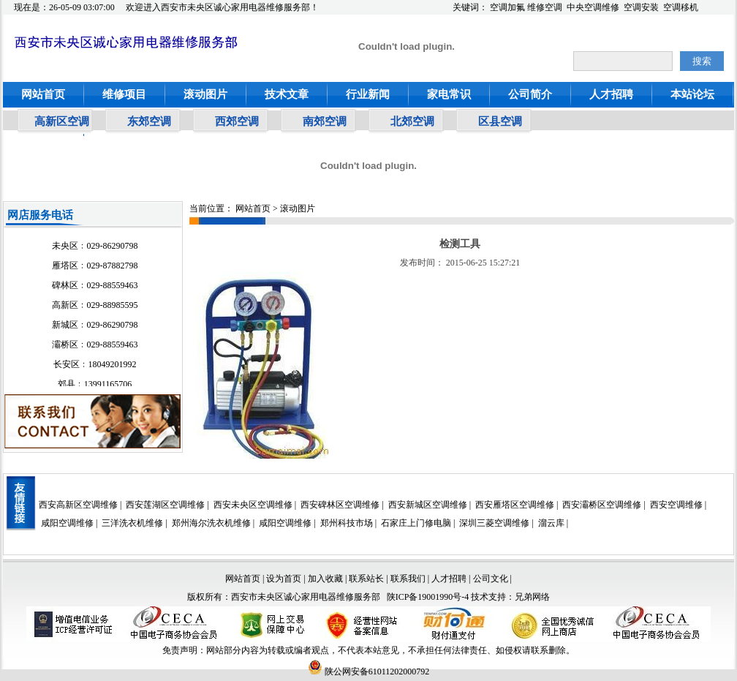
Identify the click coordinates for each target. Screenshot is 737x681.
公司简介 (530, 94)
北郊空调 (412, 121)
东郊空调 (149, 121)
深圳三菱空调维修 (494, 523)
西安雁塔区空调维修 (514, 505)
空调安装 (641, 7)
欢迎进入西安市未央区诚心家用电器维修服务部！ (222, 7)
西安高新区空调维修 (78, 505)
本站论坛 (692, 94)
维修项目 (124, 94)
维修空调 (544, 7)
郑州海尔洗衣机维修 (211, 523)
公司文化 (490, 578)
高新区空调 (61, 121)
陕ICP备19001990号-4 (428, 597)
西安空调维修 (676, 505)
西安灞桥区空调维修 (601, 505)
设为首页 (283, 578)
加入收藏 (325, 578)
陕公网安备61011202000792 (369, 671)
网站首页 (43, 94)
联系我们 (408, 578)
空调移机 (680, 7)
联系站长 (367, 578)
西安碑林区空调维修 (340, 505)
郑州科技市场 (346, 523)
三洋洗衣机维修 (132, 523)
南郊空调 (325, 121)
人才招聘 (611, 94)
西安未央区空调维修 (252, 505)
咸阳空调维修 (67, 523)
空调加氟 (507, 7)
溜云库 (551, 523)
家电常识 (449, 94)
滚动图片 (205, 94)
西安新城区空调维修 (427, 505)
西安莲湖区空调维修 (165, 505)
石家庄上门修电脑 (416, 523)
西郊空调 (237, 121)
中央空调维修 (593, 7)
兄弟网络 (532, 597)
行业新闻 (368, 94)
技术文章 (287, 94)
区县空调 (500, 121)
